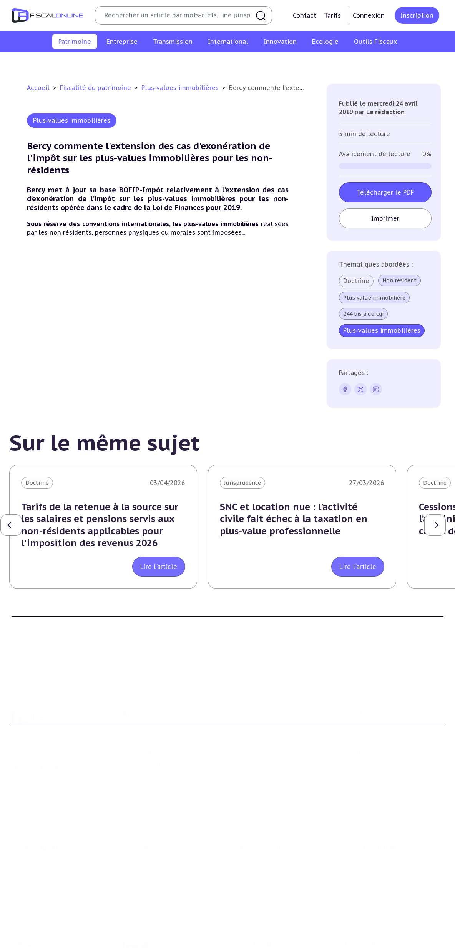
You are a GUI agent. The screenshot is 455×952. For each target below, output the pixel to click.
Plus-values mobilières (264, 828)
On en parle (362, 907)
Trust (352, 863)
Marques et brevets (37, 946)
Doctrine (357, 281)
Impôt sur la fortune (177, 63)
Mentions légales (367, 718)
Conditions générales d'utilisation (390, 695)
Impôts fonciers (297, 63)
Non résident (400, 280)
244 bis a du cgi (364, 313)
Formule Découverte (261, 695)
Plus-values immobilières (105, 63)
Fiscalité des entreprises (160, 801)
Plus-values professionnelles (273, 817)
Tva (127, 840)
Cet (127, 852)
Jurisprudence (242, 482)
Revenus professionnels (154, 828)
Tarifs (332, 15)
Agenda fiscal (251, 935)
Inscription (416, 15)
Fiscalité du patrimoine (96, 88)
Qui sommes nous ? (149, 695)
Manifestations (365, 946)
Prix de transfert (367, 887)
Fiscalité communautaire (378, 840)
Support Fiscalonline (150, 706)
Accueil (38, 88)
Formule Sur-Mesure (261, 730)
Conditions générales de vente (385, 706)
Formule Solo (252, 706)
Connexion (369, 15)
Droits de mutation (241, 63)
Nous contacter (143, 730)
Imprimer (386, 218)
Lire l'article (158, 566)
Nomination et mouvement (381, 923)
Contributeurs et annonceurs (162, 718)
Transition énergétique (153, 946)
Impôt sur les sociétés (153, 817)
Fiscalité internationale (380, 801)
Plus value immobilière (375, 297)
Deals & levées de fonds (377, 935)
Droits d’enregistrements (156, 863)
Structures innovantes (42, 935)
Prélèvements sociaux (358, 63)
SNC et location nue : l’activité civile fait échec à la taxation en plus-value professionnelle (293, 519)
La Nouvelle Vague (63, 749)
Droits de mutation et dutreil (273, 840)
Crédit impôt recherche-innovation (58, 923)
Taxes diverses (142, 875)
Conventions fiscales (372, 817)
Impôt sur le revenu (35, 63)
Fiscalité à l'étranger (372, 828)
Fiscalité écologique (153, 907)
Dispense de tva (255, 852)
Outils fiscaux (254, 907)
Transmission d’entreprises (274, 801)
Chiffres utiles (253, 923)
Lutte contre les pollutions (159, 923)
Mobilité (356, 875)
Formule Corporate (260, 718)
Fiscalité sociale (144, 887)
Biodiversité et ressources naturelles (172, 935)
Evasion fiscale (364, 852)
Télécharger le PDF (385, 192)
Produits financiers (422, 63)
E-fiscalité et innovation (48, 907)
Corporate (136, 899)
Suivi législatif (253, 946)
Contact (304, 15)
